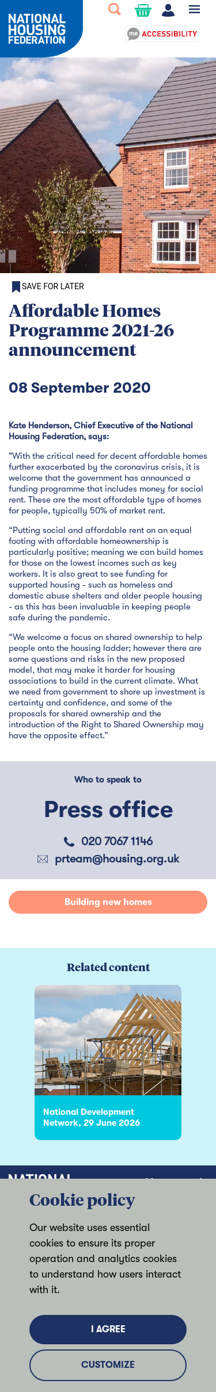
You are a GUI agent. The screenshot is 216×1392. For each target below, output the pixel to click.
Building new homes (108, 902)
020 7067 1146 (117, 841)
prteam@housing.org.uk (117, 858)
